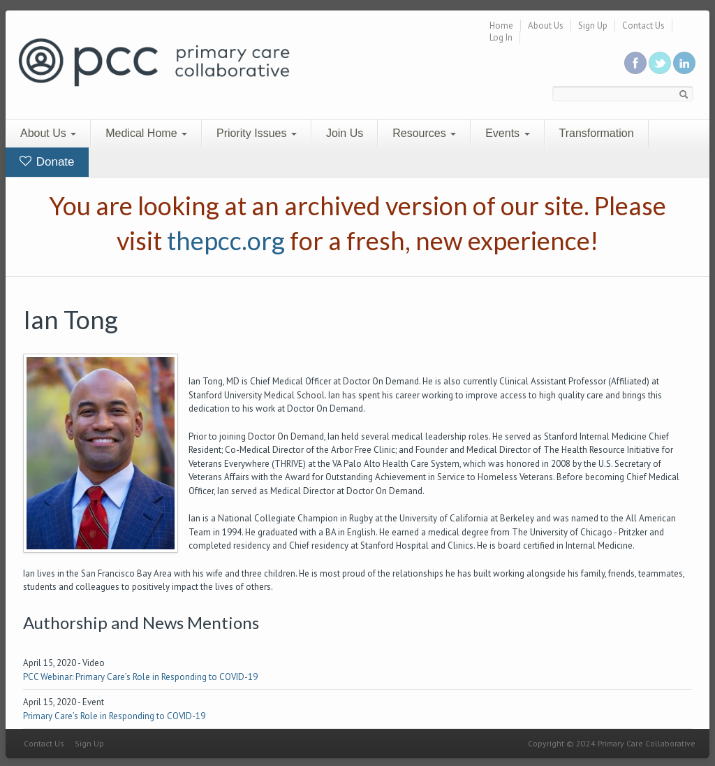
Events (507, 133)
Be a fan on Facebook (635, 63)
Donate (47, 161)
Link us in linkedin (684, 63)
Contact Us (643, 25)
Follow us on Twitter (660, 63)
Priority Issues (256, 133)
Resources (424, 133)
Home (501, 25)
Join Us (344, 133)
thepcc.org (226, 240)
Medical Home (146, 133)
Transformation (596, 133)
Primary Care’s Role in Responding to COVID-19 (114, 716)
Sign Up (592, 25)
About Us (545, 25)
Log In (501, 37)
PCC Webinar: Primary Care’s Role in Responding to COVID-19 (140, 677)
